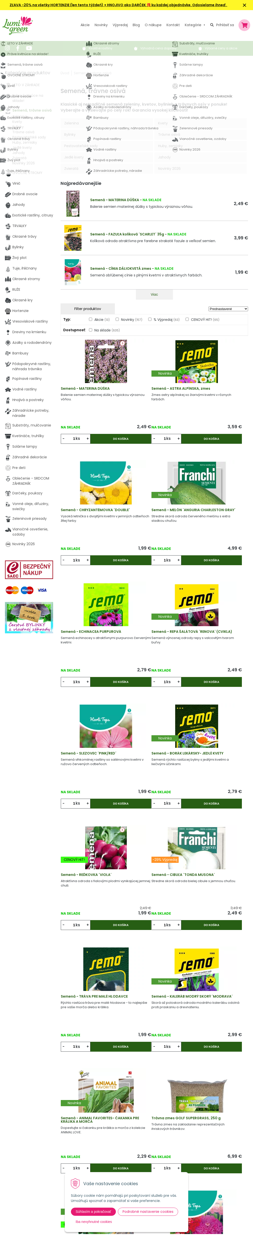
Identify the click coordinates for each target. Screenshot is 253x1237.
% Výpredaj (167, 319)
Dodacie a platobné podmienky (116, 1152)
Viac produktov (154, 1040)
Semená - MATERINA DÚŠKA (114, 199)
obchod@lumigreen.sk (30, 1154)
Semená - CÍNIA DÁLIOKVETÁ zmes (120, 268)
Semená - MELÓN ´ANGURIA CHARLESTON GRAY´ (89, 507)
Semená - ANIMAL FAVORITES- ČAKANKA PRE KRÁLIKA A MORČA (91, 850)
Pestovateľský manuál (108, 1162)
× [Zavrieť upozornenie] (244, 5)
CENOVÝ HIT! (205, 319)
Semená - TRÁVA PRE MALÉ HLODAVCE (150, 735)
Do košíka (105, 442)
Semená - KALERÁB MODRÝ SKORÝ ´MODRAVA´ (213, 735)
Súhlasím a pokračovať (93, 1212)
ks (80, 442)
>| (241, 1059)
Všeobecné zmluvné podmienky (117, 1142)
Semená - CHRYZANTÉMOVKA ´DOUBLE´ (216, 394)
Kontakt (73, 1162)
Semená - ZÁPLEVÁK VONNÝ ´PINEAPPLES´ (214, 962)
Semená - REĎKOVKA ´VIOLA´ (215, 619)
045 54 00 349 (23, 1149)
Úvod (65, 73)
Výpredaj (120, 24)
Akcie (85, 24)
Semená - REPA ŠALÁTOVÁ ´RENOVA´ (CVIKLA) (213, 507)
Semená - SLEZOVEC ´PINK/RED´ (83, 621)
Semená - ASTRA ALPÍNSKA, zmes (151, 394)
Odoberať (204, 1225)
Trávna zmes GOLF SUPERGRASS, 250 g (144, 848)
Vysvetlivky (98, 1132)
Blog (70, 1152)
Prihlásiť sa (225, 24)
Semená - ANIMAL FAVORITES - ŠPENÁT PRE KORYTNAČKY (215, 848)
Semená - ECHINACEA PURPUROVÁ (146, 507)
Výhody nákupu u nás (107, 1122)
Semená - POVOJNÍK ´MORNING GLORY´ (145, 962)
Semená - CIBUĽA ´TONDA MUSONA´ (87, 735)
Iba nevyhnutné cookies (94, 1222)
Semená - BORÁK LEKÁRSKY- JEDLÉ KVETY (152, 621)
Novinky (101, 24)
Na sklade (107, 330)
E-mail (192, 1151)
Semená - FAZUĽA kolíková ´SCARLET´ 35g (127, 234)
